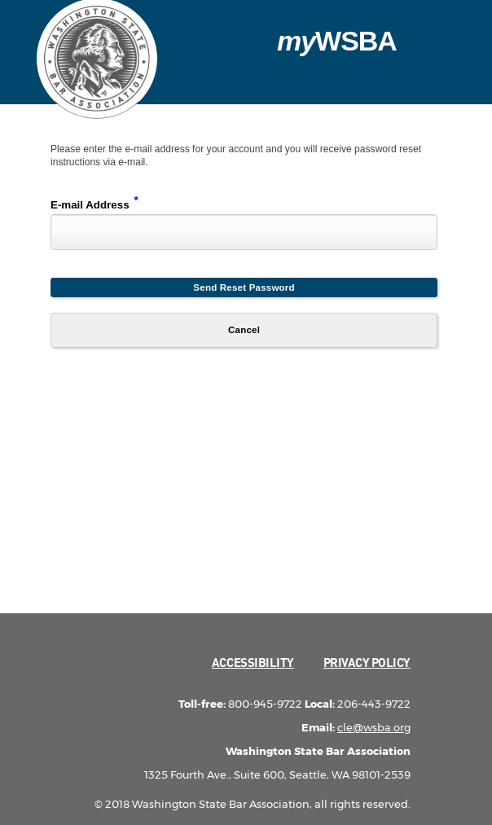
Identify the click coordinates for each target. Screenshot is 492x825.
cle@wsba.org (374, 727)
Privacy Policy (367, 662)
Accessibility (253, 662)
